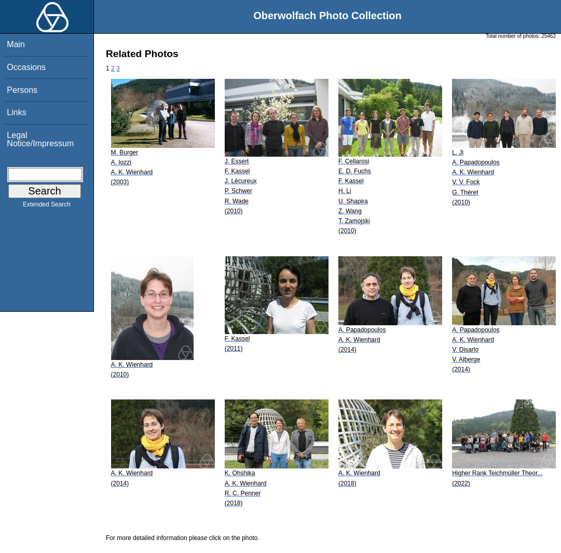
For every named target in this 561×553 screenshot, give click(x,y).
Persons (22, 90)
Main (16, 44)
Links (16, 112)
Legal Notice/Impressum (40, 139)
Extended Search (47, 206)
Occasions (26, 67)
